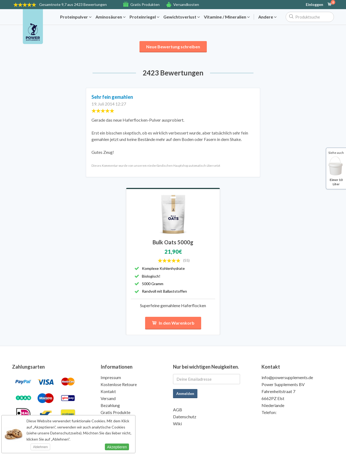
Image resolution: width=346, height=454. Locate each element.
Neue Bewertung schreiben (173, 46)
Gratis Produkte (115, 412)
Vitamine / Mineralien (227, 17)
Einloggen (314, 4)
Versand (108, 398)
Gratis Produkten (145, 4)
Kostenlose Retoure (119, 384)
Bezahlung (110, 405)
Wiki (177, 423)
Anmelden (185, 393)
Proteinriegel (144, 17)
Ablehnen (40, 447)
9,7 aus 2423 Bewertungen (73, 4)
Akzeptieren (117, 447)
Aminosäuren (110, 17)
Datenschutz (184, 416)
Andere (267, 17)
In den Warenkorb (173, 323)
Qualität (108, 419)
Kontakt (108, 391)
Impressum (111, 377)
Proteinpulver (75, 17)
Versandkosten (186, 4)
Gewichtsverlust (181, 17)
